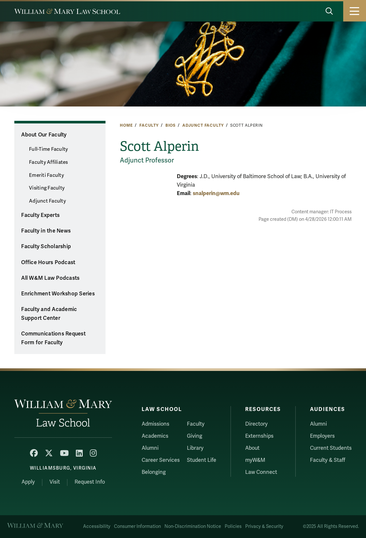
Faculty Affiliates (48, 162)
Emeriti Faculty (46, 175)
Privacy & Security (264, 526)
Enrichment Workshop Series (58, 293)
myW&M (255, 460)
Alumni (150, 448)
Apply (28, 482)
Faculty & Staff (327, 460)
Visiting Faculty (46, 188)
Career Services (161, 460)
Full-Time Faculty (48, 149)
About (252, 448)
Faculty (149, 125)
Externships (259, 436)
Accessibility (96, 526)
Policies (233, 526)
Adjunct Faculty (203, 125)
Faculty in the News (46, 231)
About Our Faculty (43, 135)
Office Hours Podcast (48, 262)
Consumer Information (137, 526)
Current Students (331, 448)
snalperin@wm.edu (216, 193)
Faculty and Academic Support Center (49, 313)
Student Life (201, 460)
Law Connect (261, 472)
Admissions (155, 424)
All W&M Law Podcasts (50, 278)
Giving (194, 436)
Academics (155, 436)
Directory (256, 424)
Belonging (154, 472)
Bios (170, 125)
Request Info (90, 482)
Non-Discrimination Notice (192, 526)
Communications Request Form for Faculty (53, 338)
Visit (54, 482)
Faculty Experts (40, 215)
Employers (322, 436)
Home (126, 125)
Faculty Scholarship (46, 246)
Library (195, 448)
